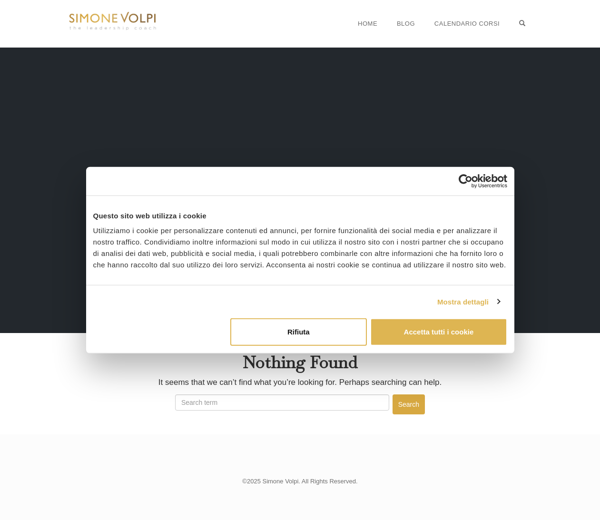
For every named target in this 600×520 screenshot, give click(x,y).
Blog (406, 23)
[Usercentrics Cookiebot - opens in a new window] (465, 181)
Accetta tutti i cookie (439, 332)
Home (367, 23)
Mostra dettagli (463, 301)
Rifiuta (298, 332)
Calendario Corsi (467, 23)
